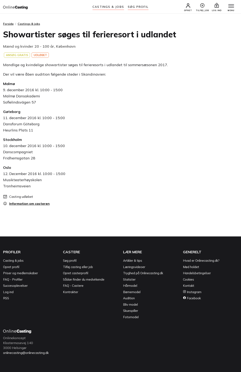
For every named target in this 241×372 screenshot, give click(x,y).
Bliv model (130, 305)
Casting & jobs (13, 261)
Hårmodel (130, 286)
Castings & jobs (108, 7)
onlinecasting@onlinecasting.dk (27, 353)
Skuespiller (130, 311)
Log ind (8, 292)
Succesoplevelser (15, 286)
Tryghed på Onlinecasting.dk (143, 273)
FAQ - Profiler (13, 280)
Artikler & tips (132, 261)
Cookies (188, 280)
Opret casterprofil (75, 273)
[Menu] (230, 6)
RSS (6, 298)
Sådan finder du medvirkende (83, 280)
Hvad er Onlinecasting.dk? (201, 261)
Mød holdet (191, 267)
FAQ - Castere (73, 286)
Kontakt (188, 286)
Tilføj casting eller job (78, 267)
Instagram (192, 292)
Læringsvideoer (134, 267)
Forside (8, 24)
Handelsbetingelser (197, 273)
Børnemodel (131, 292)
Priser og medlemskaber (20, 273)
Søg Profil (138, 7)
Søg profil (70, 261)
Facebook (192, 298)
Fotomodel (131, 317)
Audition (129, 298)
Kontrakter (70, 292)
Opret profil (11, 267)
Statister (129, 280)
